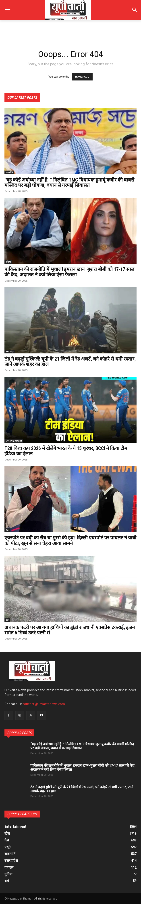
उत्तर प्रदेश (10, 351)
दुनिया (8, 261)
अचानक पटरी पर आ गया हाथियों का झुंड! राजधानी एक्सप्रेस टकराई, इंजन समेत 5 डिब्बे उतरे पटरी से (69, 630)
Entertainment (14, 440)
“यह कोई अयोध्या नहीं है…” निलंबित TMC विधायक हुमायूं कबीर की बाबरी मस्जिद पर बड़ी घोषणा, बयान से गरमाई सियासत (69, 182)
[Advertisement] (40, 32)
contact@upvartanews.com (44, 704)
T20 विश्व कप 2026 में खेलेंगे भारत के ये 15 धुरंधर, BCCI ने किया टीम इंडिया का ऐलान (65, 451)
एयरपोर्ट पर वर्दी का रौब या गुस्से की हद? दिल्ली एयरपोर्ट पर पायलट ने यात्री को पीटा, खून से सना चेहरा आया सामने (70, 540)
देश (7, 530)
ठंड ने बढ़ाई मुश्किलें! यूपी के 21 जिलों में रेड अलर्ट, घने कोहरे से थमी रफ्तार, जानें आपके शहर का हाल (70, 361)
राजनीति (9, 172)
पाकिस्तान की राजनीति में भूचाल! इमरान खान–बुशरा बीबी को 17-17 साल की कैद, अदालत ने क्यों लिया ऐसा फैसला (69, 271)
